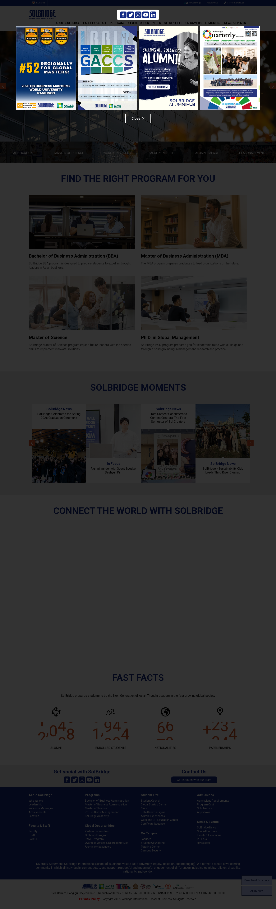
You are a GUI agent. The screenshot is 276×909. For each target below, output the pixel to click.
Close (138, 118)
